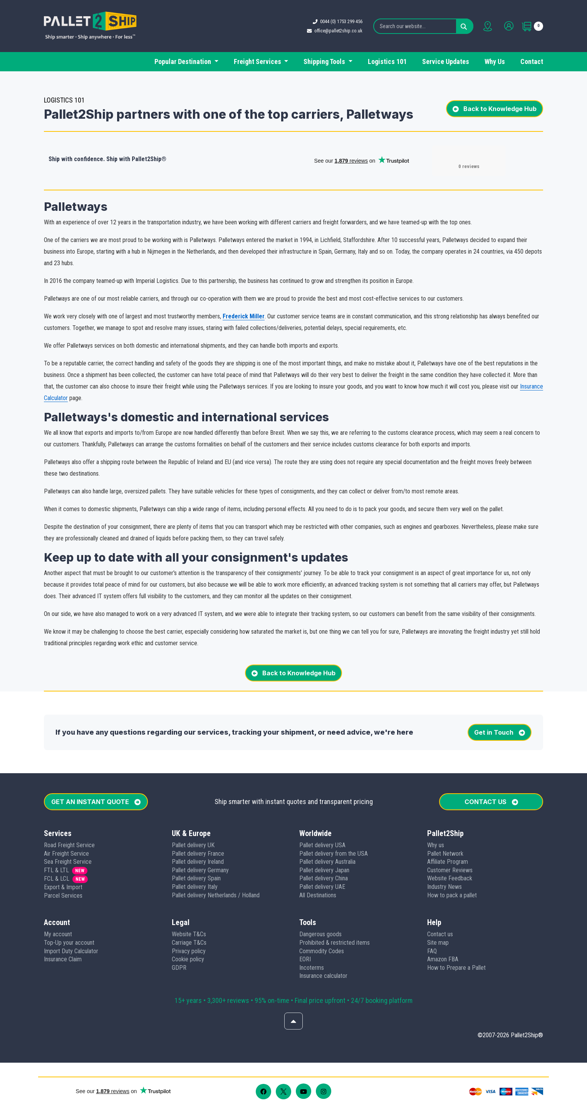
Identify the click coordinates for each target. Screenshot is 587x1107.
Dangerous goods (320, 934)
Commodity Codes (321, 951)
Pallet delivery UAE (322, 886)
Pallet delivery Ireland (198, 861)
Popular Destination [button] (183, 61)
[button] (47, 1070)
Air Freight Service (66, 853)
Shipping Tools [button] (325, 61)
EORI (305, 959)
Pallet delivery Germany (200, 870)
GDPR (179, 967)
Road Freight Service (69, 845)
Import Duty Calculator (71, 951)
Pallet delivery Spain (196, 878)
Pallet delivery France (198, 853)
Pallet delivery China (323, 878)
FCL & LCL (56, 878)
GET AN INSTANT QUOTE (96, 802)
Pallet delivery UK (193, 845)
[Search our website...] (423, 26)
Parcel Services (63, 895)
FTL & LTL (56, 870)
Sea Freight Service (68, 861)
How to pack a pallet (452, 895)
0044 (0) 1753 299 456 (341, 21)
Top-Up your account (69, 942)
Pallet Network (445, 853)
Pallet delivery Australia (327, 861)
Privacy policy (189, 951)
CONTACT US (491, 802)
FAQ (432, 951)
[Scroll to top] (293, 1021)
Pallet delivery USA (322, 845)
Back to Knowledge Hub (495, 109)
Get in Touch (499, 732)
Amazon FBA (442, 959)
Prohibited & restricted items (334, 942)
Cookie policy (188, 959)
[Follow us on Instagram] (323, 1091)
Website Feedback (449, 878)
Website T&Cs (189, 934)
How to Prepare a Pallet (456, 967)
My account (58, 934)
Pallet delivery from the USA (333, 853)
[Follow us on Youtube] (303, 1091)
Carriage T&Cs (189, 942)
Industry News (444, 886)
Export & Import (63, 887)
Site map (438, 942)
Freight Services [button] (258, 61)
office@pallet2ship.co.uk (338, 31)
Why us (435, 845)
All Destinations (317, 895)
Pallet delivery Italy (195, 886)
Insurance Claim (63, 959)
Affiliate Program (447, 861)
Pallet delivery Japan (324, 870)
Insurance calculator (323, 975)
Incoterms (311, 967)
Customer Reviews (450, 870)
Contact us (440, 934)
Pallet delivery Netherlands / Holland (216, 895)
